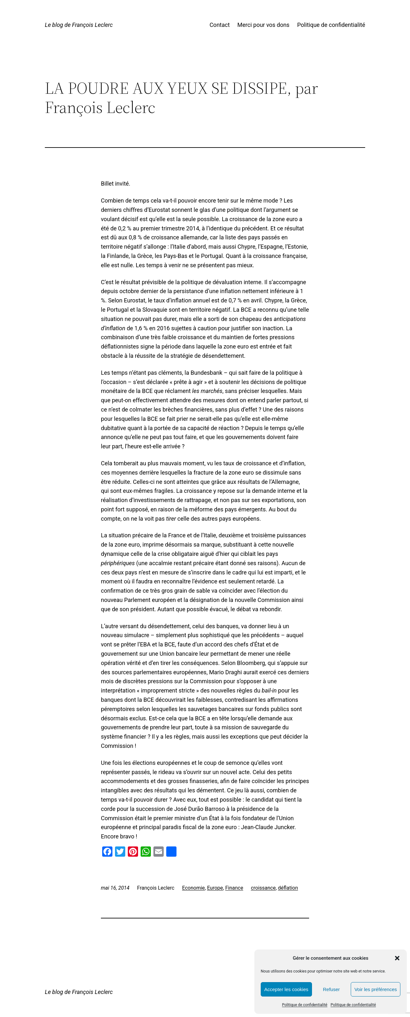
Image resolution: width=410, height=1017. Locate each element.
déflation (288, 888)
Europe (215, 888)
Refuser (331, 989)
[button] (397, 958)
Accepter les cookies (286, 989)
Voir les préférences (375, 989)
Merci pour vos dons (263, 24)
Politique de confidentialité (304, 1005)
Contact (219, 24)
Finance (234, 888)
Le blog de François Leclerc (79, 24)
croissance (263, 888)
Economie (193, 888)
